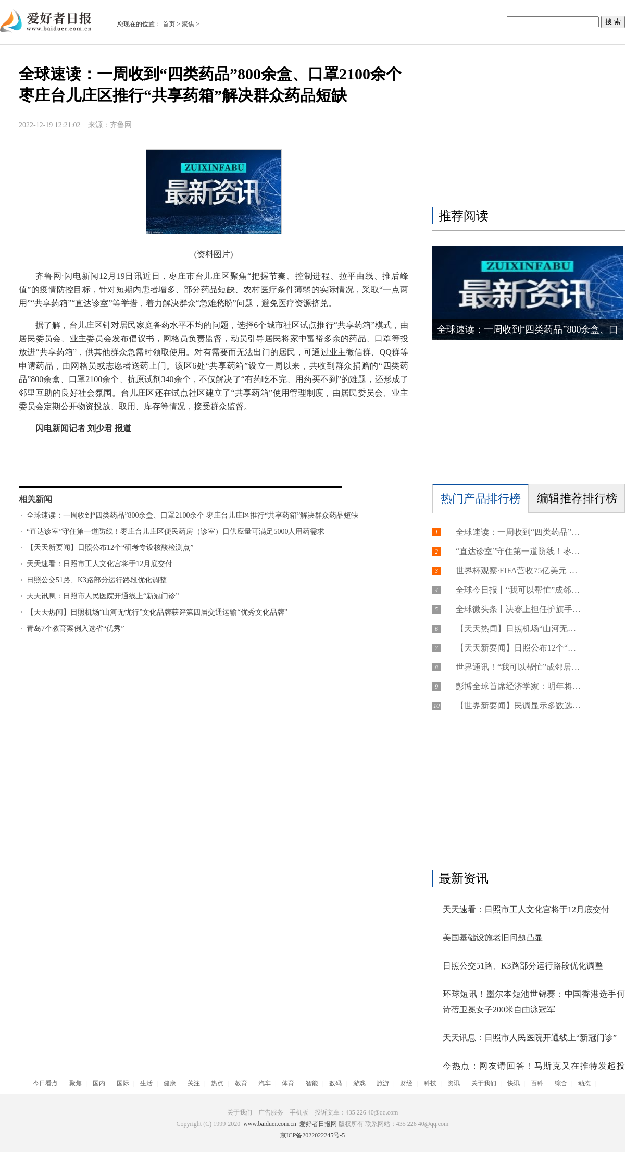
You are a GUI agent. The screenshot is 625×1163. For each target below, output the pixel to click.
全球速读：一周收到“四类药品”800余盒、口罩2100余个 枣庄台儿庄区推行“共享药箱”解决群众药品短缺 (192, 515)
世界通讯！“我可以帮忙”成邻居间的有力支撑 (518, 667)
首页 (168, 24)
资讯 (453, 1083)
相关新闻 (35, 499)
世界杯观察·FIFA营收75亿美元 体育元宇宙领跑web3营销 (518, 570)
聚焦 (188, 24)
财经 (406, 1083)
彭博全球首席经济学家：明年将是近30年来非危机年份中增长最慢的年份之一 (518, 686)
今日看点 (45, 1083)
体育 (288, 1083)
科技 (430, 1083)
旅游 (383, 1083)
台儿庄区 (87, 467)
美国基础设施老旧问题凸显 (493, 937)
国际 (123, 1083)
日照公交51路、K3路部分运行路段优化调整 (97, 580)
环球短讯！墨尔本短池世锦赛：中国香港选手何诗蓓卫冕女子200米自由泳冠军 (534, 1001)
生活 (146, 1083)
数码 (335, 1083)
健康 (170, 1083)
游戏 (359, 1083)
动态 (584, 1083)
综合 (561, 1083)
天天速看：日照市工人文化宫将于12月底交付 (99, 564)
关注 (194, 1083)
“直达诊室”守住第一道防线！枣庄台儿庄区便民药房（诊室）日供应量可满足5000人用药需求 (175, 531)
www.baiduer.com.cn (269, 1124)
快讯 (513, 1083)
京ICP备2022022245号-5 (312, 1135)
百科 (537, 1083)
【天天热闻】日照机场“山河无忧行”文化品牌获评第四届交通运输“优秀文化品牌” (157, 612)
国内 (99, 1083)
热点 (217, 1083)
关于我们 (483, 1083)
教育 (241, 1083)
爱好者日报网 (318, 1124)
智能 (312, 1083)
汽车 (264, 1083)
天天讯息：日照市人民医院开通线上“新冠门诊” (103, 596)
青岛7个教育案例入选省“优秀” (75, 628)
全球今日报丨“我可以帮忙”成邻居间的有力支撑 (518, 589)
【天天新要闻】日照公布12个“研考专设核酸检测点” (110, 548)
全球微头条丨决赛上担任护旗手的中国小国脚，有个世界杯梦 (518, 609)
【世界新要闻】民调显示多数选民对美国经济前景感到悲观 (518, 705)
